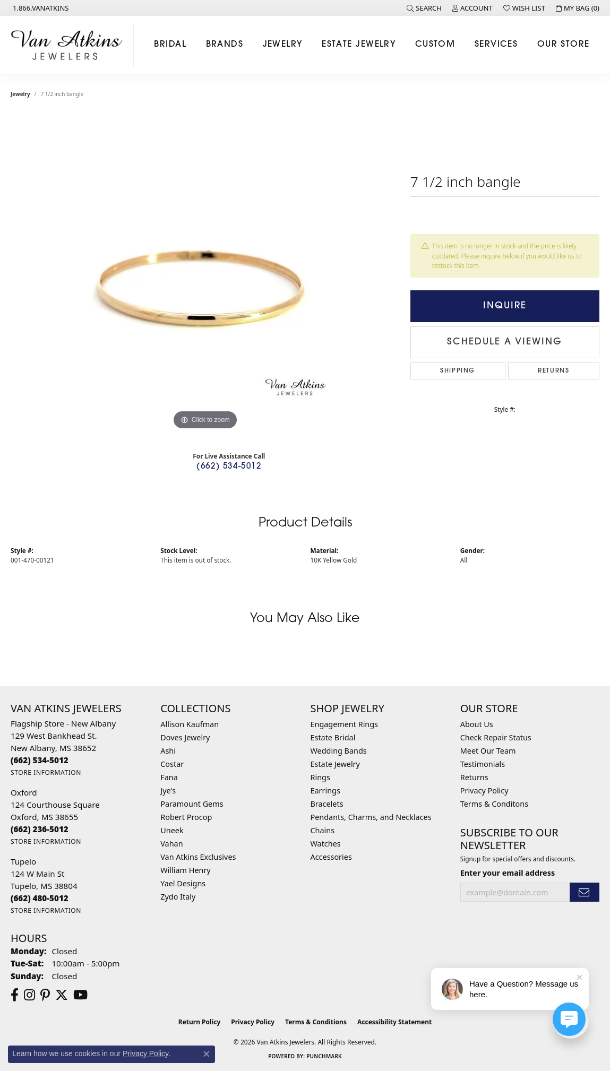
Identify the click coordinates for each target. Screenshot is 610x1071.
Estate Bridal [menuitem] (333, 737)
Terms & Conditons (494, 804)
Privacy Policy (484, 790)
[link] (40, 8)
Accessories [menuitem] (331, 857)
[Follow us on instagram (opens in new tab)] (29, 995)
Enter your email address (507, 873)
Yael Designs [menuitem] (182, 883)
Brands (225, 44)
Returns (553, 371)
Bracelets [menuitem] (327, 804)
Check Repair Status (495, 737)
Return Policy (199, 1021)
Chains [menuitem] (323, 830)
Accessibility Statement (394, 1021)
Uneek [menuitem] (171, 830)
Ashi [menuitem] (168, 751)
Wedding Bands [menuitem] (339, 751)
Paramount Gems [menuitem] (191, 804)
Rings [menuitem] (320, 777)
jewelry (20, 94)
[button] (424, 8)
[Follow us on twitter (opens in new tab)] (61, 995)
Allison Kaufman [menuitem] (189, 724)
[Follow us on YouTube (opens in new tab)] (80, 995)
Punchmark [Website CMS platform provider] (324, 1056)
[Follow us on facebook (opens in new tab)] (15, 995)
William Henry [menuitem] (185, 870)
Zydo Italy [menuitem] (177, 897)
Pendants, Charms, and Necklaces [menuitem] (371, 817)
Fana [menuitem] (169, 777)
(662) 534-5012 (228, 467)
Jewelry (283, 44)
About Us (476, 724)
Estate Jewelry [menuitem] (335, 764)
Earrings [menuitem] (325, 790)
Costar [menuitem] (172, 764)
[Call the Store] (39, 760)
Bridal (170, 44)
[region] (205, 273)
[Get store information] (46, 772)
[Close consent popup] (206, 1054)
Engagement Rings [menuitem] (345, 724)
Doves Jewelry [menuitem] (185, 737)
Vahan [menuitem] (171, 844)
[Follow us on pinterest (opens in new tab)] (45, 995)
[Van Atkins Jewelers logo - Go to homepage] (69, 45)
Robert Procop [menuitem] (186, 817)
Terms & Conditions (316, 1021)
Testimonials (482, 764)
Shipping (457, 371)
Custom (435, 44)
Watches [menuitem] (326, 844)
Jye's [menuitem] (168, 790)
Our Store (563, 44)
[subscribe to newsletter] (584, 892)
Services (496, 44)
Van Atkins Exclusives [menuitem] (198, 857)
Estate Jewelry (359, 44)
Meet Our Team (488, 751)
